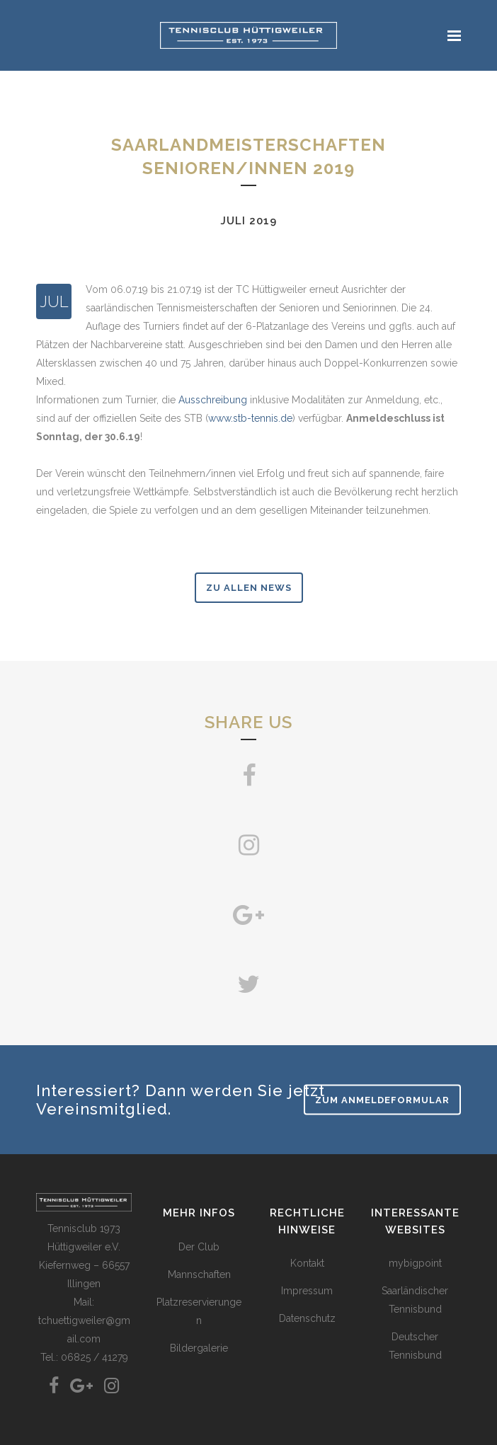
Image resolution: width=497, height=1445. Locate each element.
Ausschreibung (212, 399)
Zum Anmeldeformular (382, 1099)
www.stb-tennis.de (250, 418)
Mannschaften (199, 1274)
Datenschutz (307, 1318)
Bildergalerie (199, 1348)
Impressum (307, 1290)
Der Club (198, 1247)
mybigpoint (415, 1263)
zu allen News (249, 587)
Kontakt (307, 1263)
